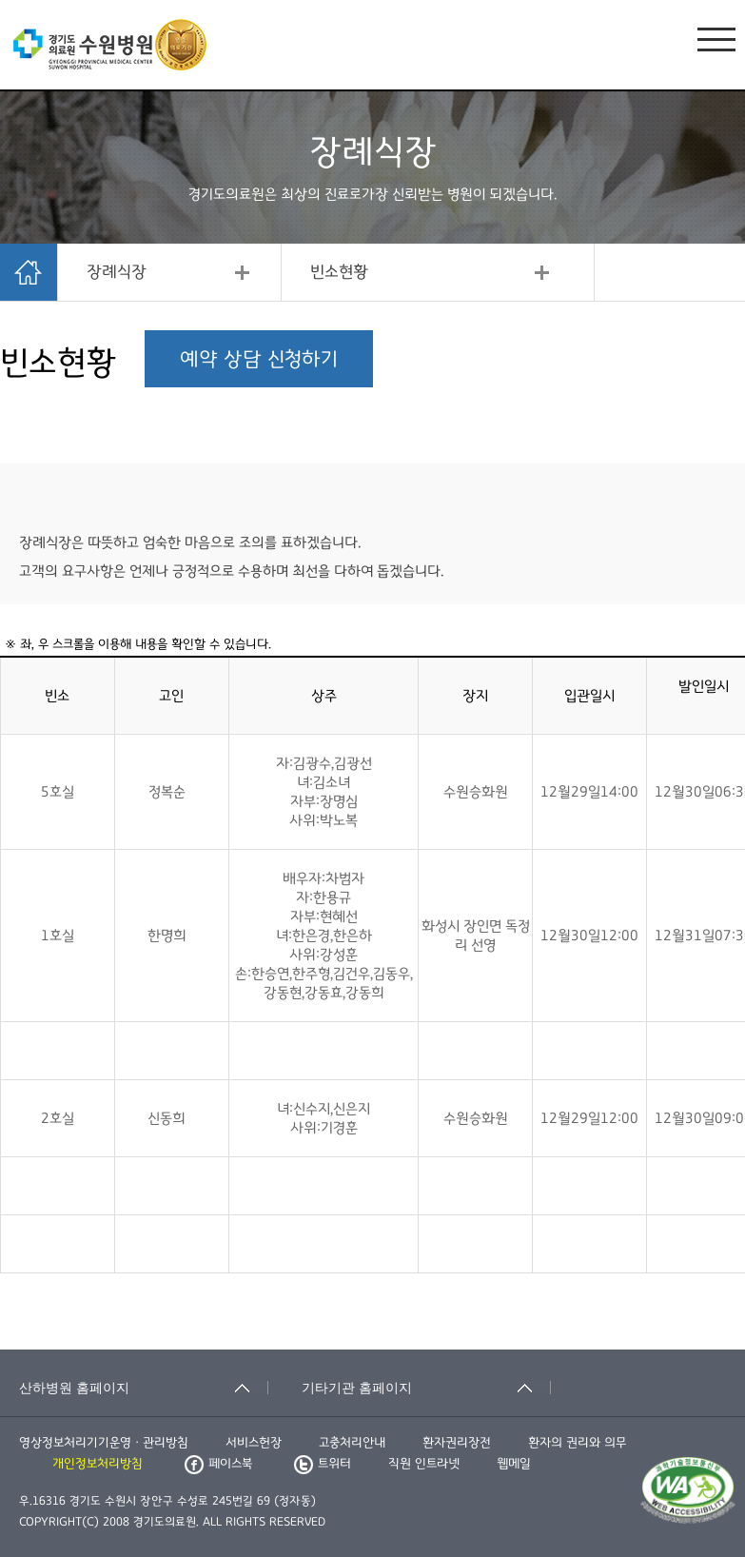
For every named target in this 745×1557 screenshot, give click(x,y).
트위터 (322, 1463)
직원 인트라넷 (424, 1463)
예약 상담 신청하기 (259, 358)
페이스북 (218, 1463)
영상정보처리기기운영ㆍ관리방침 (103, 1442)
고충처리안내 (352, 1442)
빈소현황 (339, 272)
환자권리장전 (456, 1442)
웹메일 (514, 1463)
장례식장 (117, 272)
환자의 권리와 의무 (577, 1442)
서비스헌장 (253, 1442)
